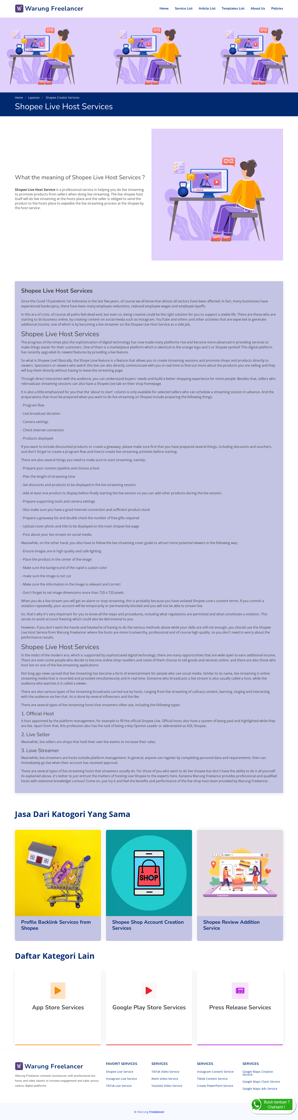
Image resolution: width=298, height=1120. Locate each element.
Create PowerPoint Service (215, 1085)
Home (164, 8)
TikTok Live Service (119, 1085)
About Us (258, 8)
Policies (277, 8)
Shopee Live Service (119, 1071)
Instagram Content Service (215, 1071)
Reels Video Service (164, 1078)
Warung (150, 1112)
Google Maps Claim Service (261, 1081)
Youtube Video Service (166, 1085)
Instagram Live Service (121, 1078)
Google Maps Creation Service (258, 1073)
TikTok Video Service (165, 1071)
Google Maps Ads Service (260, 1088)
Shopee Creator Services (62, 97)
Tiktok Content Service (212, 1078)
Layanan (34, 97)
